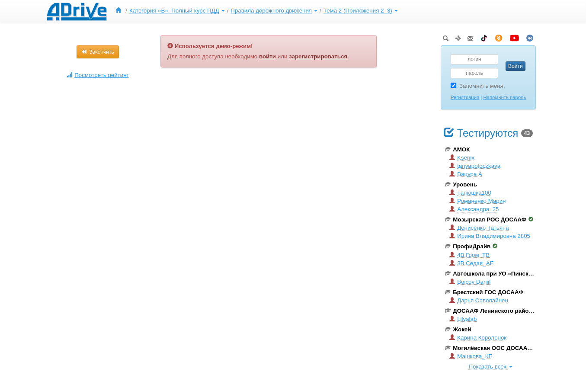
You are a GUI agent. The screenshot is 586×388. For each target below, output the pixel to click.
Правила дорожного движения (274, 10)
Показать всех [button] (490, 366)
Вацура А (465, 174)
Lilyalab (463, 319)
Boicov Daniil (469, 282)
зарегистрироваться (318, 56)
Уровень (461, 184)
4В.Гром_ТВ (469, 255)
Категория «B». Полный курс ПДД (177, 10)
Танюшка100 (470, 192)
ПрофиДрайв (471, 246)
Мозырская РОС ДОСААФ (489, 219)
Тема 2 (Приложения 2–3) (360, 10)
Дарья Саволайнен (478, 300)
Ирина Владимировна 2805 (489, 236)
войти (267, 56)
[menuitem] (120, 11)
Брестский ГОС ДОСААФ (484, 292)
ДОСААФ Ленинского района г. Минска (504, 311)
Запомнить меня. (478, 86)
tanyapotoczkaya (474, 166)
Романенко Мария (477, 201)
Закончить (97, 52)
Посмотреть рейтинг (97, 75)
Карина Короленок (477, 337)
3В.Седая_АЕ (471, 263)
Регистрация (465, 97)
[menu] (255, 11)
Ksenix (461, 157)
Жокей (458, 329)
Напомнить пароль (504, 97)
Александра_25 (474, 209)
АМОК (457, 149)
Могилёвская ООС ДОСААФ (492, 348)
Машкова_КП (471, 356)
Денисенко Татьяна (479, 227)
